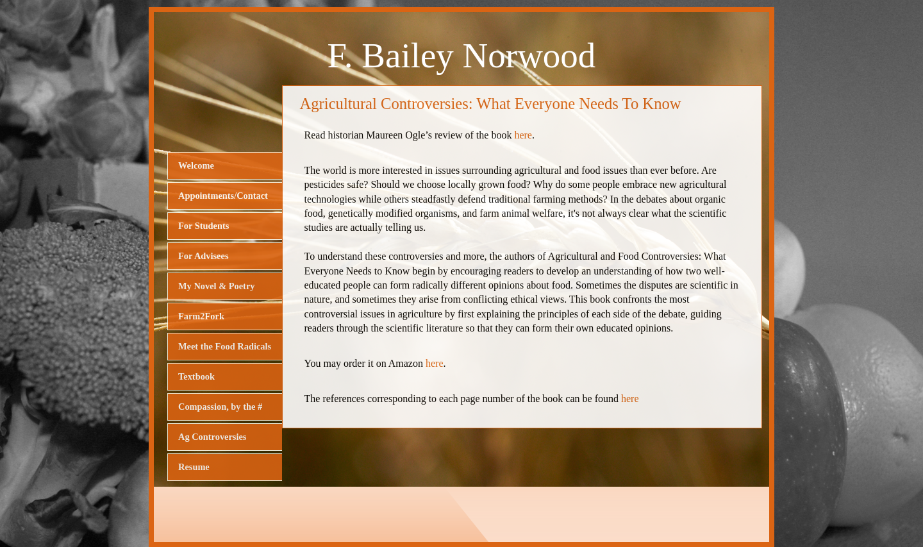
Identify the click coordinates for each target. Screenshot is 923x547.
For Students (203, 226)
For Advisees (203, 256)
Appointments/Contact (223, 195)
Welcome (196, 165)
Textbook (196, 376)
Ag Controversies (212, 437)
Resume (194, 467)
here (523, 135)
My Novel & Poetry (216, 286)
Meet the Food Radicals (224, 346)
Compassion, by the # (220, 406)
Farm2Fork (201, 316)
